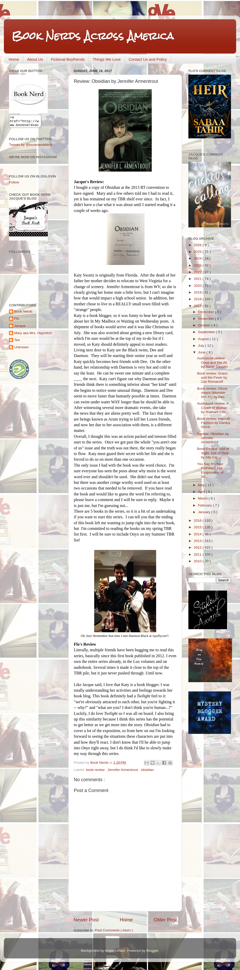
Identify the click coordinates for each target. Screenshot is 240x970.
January (204, 512)
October (204, 325)
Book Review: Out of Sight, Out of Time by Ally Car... (213, 453)
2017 (198, 306)
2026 (198, 245)
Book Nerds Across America (93, 36)
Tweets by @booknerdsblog (30, 147)
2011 (198, 554)
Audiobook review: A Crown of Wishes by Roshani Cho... (213, 408)
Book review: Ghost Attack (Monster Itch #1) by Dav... (212, 393)
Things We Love (107, 59)
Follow (14, 184)
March (203, 498)
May (201, 485)
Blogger (152, 951)
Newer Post (86, 919)
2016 (198, 520)
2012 (198, 547)
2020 (198, 286)
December (206, 312)
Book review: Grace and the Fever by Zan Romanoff (212, 377)
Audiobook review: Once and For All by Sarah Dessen (212, 362)
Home (14, 59)
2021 (198, 279)
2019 (198, 292)
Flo (16, 321)
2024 (198, 258)
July (201, 346)
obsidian (147, 770)
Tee (17, 342)
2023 (198, 265)
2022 (198, 272)
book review (96, 770)
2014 (198, 534)
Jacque (20, 328)
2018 (198, 299)
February (205, 505)
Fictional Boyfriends (68, 59)
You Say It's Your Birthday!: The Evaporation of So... (210, 470)
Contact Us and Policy (148, 59)
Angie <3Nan (115, 951)
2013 (198, 541)
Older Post (165, 919)
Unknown (21, 349)
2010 (198, 561)
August (204, 339)
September (207, 332)
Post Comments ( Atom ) (114, 930)
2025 (198, 252)
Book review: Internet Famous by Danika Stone (213, 423)
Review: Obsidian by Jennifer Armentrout (213, 438)
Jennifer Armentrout (123, 770)
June (202, 352)
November (206, 319)
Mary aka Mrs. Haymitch (33, 335)
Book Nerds (23, 314)
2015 (198, 527)
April (202, 492)
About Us (35, 59)
